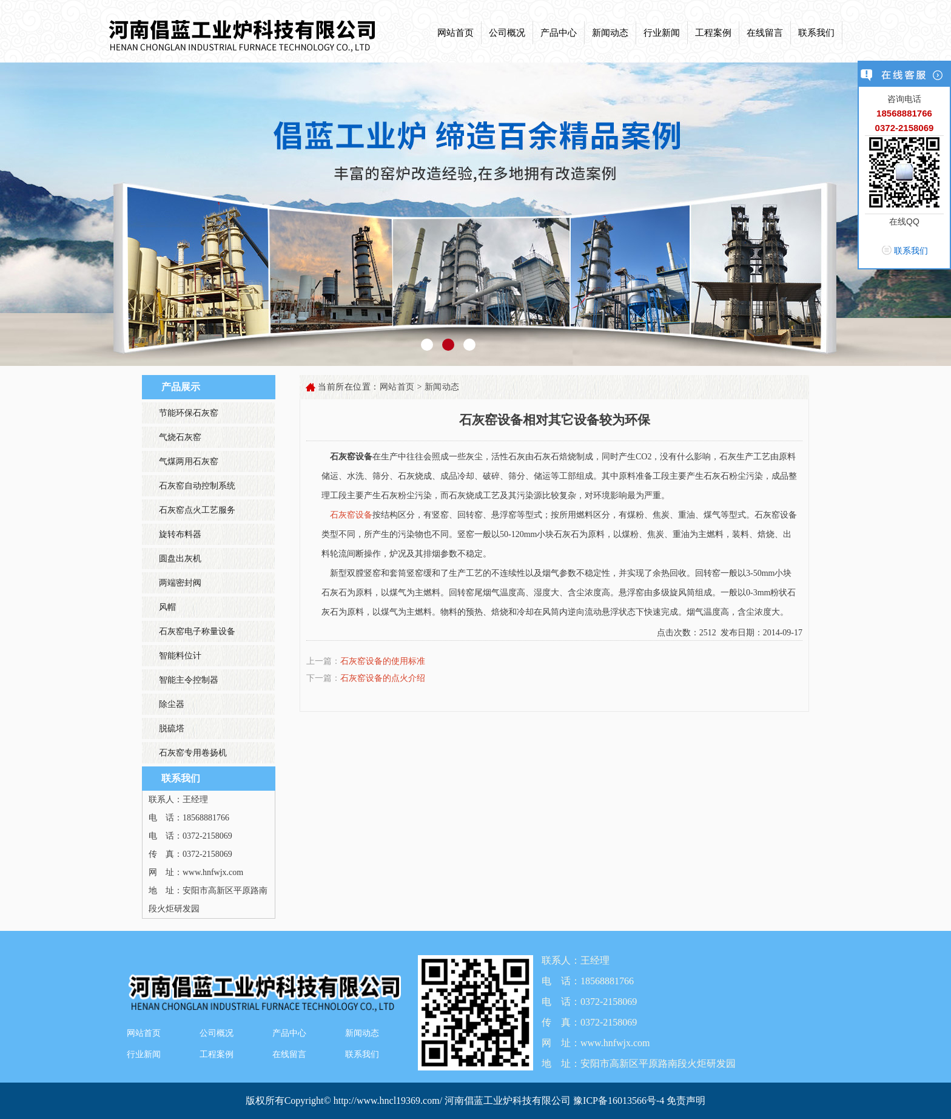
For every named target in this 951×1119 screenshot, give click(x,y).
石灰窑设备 (351, 514)
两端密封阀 (180, 582)
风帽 (167, 607)
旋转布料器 (180, 534)
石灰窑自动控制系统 (197, 485)
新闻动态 (610, 33)
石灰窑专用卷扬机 (193, 752)
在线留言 (765, 33)
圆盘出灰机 (180, 558)
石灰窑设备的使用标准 (382, 661)
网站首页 (455, 33)
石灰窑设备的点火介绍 (382, 678)
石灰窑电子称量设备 (197, 631)
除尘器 (171, 704)
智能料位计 (180, 655)
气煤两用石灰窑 (188, 461)
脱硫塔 (171, 728)
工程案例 (713, 33)
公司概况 (507, 33)
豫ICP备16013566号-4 (620, 1100)
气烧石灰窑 (180, 437)
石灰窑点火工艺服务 (197, 510)
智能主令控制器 (188, 680)
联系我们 (816, 33)
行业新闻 (662, 33)
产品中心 (558, 33)
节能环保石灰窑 (188, 413)
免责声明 (686, 1100)
